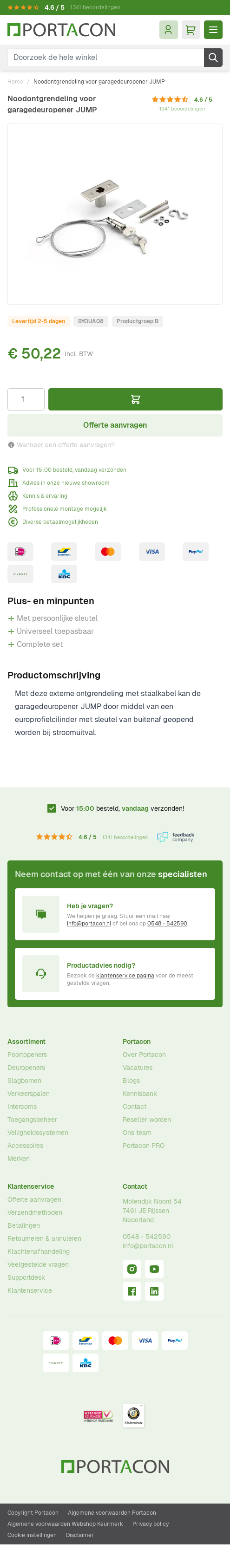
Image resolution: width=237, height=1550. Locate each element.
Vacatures (137, 1067)
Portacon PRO (144, 1145)
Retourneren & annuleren (44, 1238)
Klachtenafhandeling (38, 1251)
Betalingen (23, 1225)
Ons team (137, 1132)
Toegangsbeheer (32, 1119)
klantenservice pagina (125, 975)
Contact (134, 1106)
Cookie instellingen (32, 1535)
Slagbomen (24, 1080)
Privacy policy (150, 1524)
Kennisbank (140, 1093)
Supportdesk (26, 1277)
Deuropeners (26, 1067)
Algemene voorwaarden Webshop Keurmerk (65, 1524)
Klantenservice (30, 1186)
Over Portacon (144, 1054)
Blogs (131, 1080)
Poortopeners (27, 1054)
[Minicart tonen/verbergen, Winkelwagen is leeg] (191, 29)
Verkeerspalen (28, 1093)
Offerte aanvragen (34, 1199)
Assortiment (26, 1041)
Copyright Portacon (33, 1513)
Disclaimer (80, 1535)
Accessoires (25, 1145)
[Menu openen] (213, 29)
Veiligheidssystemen (37, 1132)
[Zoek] (213, 57)
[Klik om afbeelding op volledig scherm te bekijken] (115, 214)
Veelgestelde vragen (38, 1264)
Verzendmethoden (34, 1212)
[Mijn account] (168, 29)
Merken (18, 1158)
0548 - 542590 (167, 923)
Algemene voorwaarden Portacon (112, 1513)
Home (15, 81)
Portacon (137, 1041)
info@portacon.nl (89, 923)
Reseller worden (147, 1119)
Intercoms (22, 1106)
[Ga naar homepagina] (61, 30)
